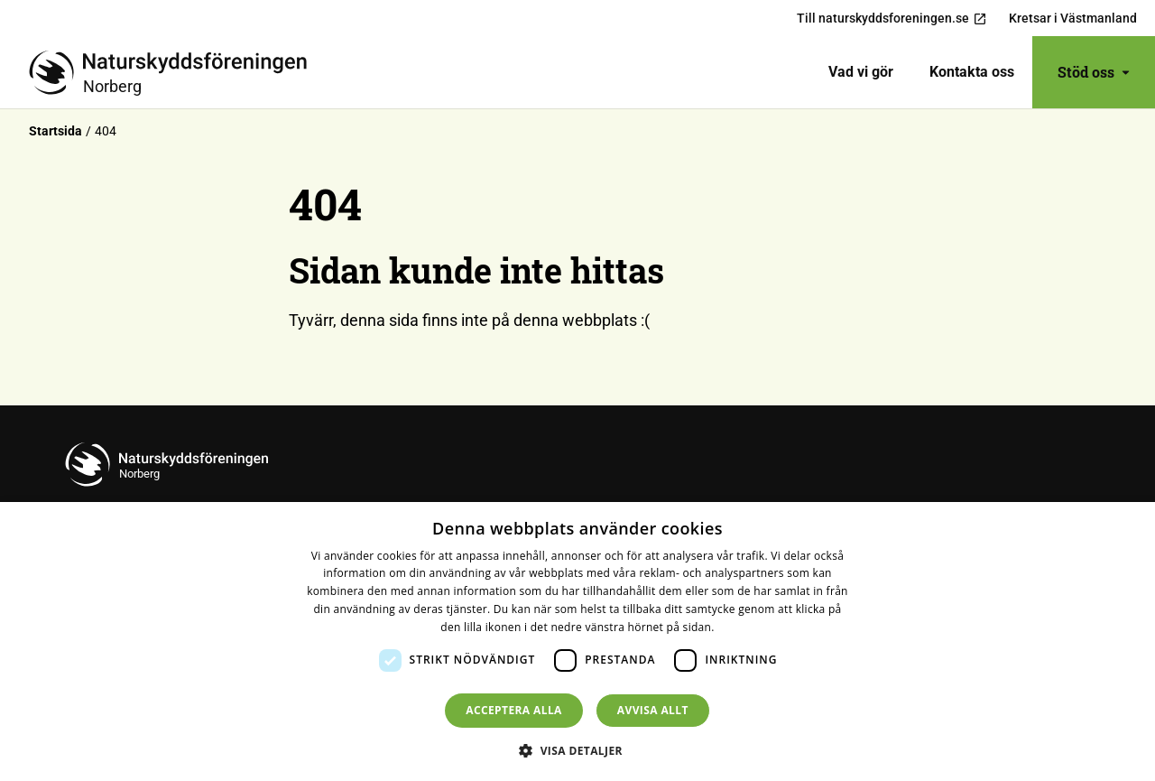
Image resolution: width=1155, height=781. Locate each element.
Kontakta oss (971, 71)
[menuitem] (860, 72)
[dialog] (577, 641)
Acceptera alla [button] (514, 710)
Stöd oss (1094, 71)
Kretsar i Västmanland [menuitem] (1073, 18)
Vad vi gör (860, 71)
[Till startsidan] (175, 72)
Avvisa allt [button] (652, 710)
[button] (577, 750)
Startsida (55, 131)
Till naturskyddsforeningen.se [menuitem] (892, 18)
